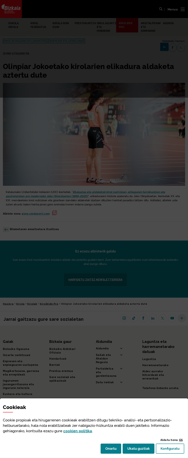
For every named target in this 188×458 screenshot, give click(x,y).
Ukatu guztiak (139, 450)
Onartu (113, 450)
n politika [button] (77, 431)
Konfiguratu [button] (172, 450)
